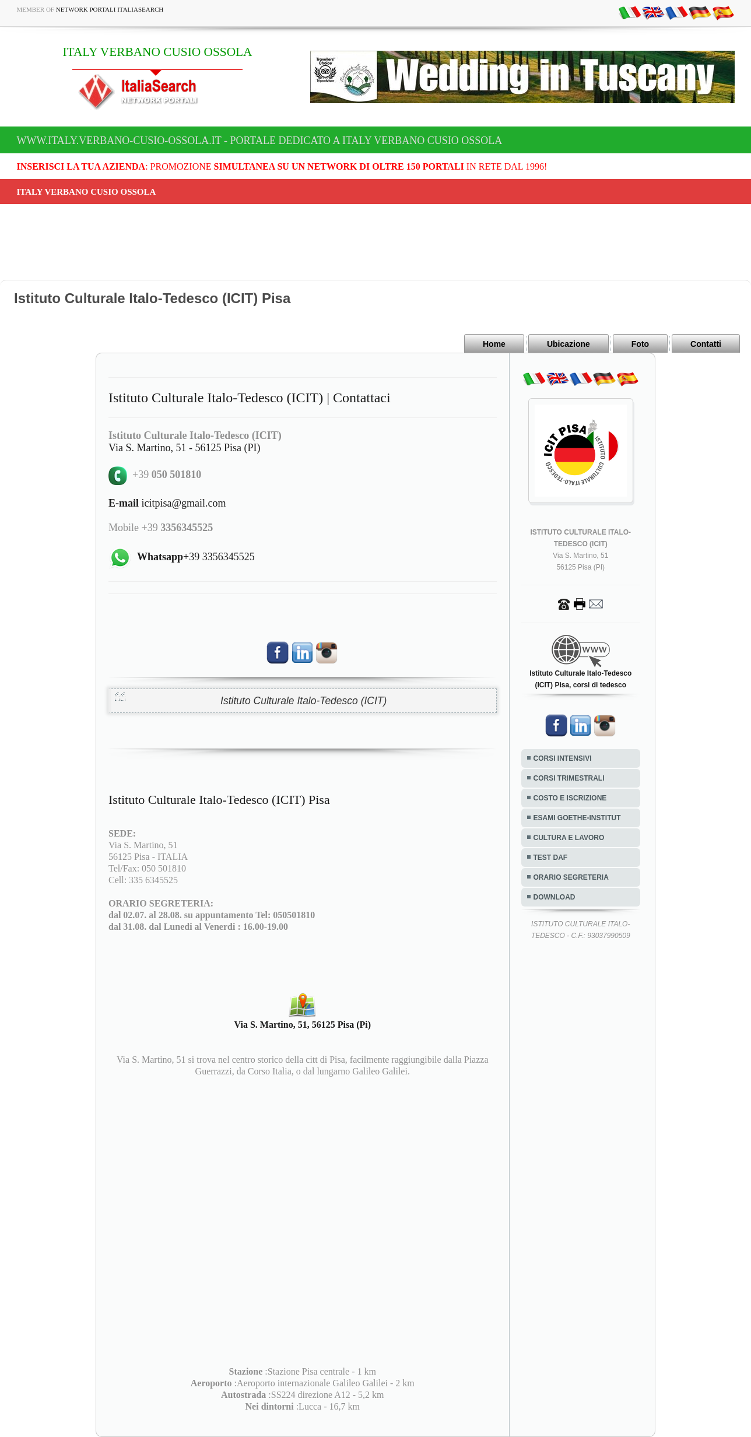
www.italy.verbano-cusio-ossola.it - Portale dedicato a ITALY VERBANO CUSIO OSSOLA (260, 140)
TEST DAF (551, 857)
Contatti (705, 344)
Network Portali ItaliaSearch (110, 9)
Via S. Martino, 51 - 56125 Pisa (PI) (184, 448)
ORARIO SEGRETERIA (571, 877)
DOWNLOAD (554, 897)
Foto (640, 344)
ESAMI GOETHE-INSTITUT (577, 818)
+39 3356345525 (196, 557)
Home (494, 344)
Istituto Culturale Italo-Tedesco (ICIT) (303, 701)
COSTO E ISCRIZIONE (570, 798)
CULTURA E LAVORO (569, 838)
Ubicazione (568, 344)
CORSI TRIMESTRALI (569, 778)
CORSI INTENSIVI (563, 758)
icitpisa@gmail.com (167, 503)
